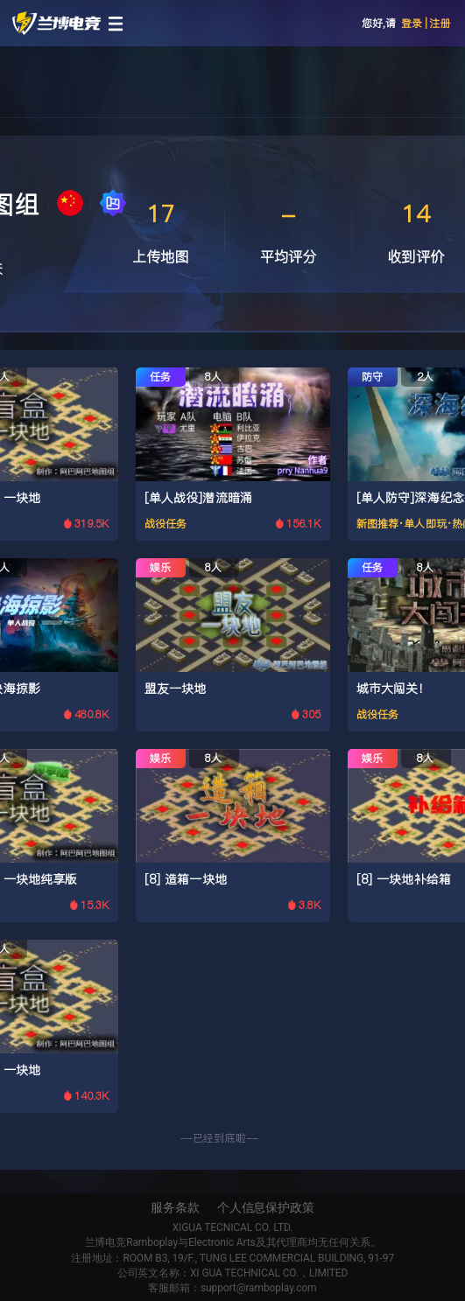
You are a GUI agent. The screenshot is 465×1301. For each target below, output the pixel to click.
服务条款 (175, 1207)
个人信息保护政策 (265, 1207)
